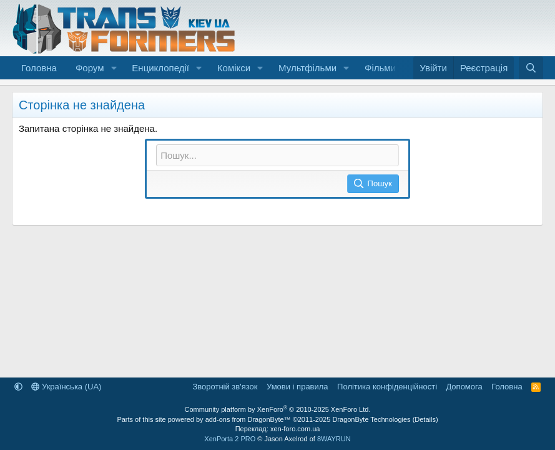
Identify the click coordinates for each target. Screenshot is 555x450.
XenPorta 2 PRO (229, 438)
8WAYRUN (334, 438)
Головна (39, 67)
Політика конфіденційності (387, 386)
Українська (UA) (66, 386)
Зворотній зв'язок (224, 386)
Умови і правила (297, 386)
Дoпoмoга (464, 386)
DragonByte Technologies (371, 419)
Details (425, 419)
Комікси (233, 67)
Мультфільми (307, 67)
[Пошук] (531, 67)
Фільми (380, 67)
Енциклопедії (160, 67)
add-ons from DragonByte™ (248, 419)
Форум (90, 67)
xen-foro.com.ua (295, 428)
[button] (113, 67)
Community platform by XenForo (278, 409)
